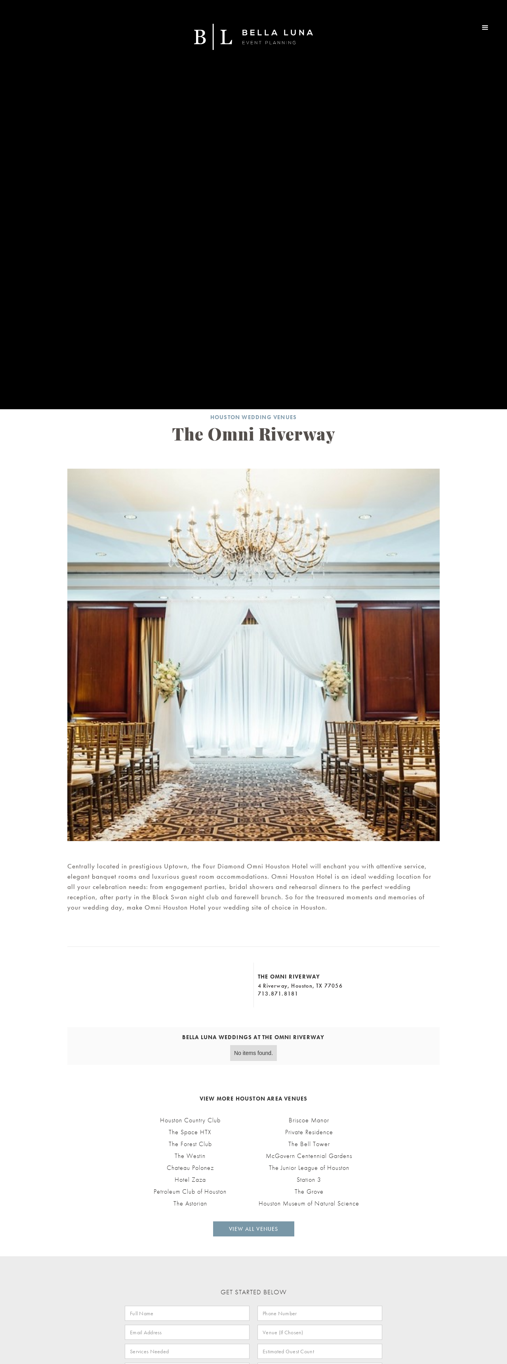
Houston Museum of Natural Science (309, 1204)
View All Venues (253, 1228)
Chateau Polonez (190, 1168)
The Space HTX (190, 1132)
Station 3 (309, 1180)
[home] (253, 37)
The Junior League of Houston (309, 1168)
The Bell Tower (309, 1144)
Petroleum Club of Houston (190, 1192)
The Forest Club (190, 1144)
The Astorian (190, 1204)
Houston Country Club (190, 1120)
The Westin (190, 1156)
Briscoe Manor (309, 1120)
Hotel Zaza (190, 1180)
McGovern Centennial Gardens (309, 1156)
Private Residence (309, 1132)
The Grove (309, 1192)
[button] (485, 28)
